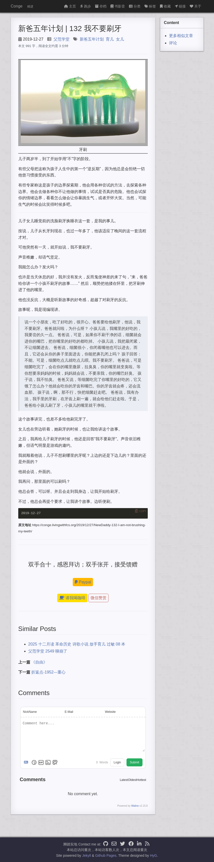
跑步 (85, 6)
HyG (153, 855)
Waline (135, 806)
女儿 (120, 39)
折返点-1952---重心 (48, 672)
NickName (30, 712)
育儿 (110, 39)
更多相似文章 (181, 36)
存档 (100, 6)
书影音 (117, 6)
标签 (150, 6)
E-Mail (69, 712)
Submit (134, 762)
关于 (195, 6)
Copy (142, 511)
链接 (180, 6)
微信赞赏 (98, 598)
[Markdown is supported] (27, 763)
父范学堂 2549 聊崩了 (47, 651)
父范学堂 (62, 39)
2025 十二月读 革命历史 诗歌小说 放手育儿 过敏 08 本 (77, 644)
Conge (16, 6)
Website (110, 712)
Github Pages (105, 855)
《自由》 (39, 662)
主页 (70, 6)
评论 (173, 43)
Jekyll (86, 855)
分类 (134, 6)
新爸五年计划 (92, 39)
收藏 (165, 6)
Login (117, 762)
